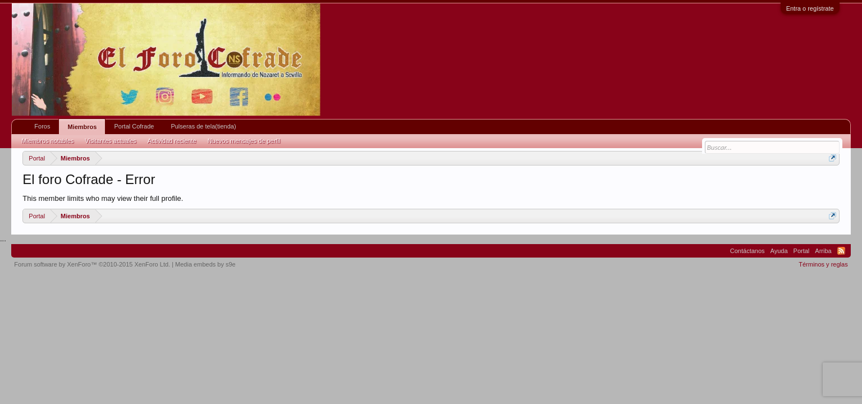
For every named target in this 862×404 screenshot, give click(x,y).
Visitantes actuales (110, 140)
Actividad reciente (172, 140)
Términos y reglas (823, 264)
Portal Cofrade (134, 126)
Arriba (823, 250)
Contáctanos (747, 250)
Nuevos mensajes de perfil (244, 140)
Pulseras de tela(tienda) (203, 126)
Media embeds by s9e (205, 264)
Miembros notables (47, 140)
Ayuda (779, 250)
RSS (841, 251)
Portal (802, 250)
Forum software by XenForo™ (92, 264)
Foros (42, 126)
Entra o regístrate (810, 8)
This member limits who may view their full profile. (102, 198)
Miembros (82, 126)
